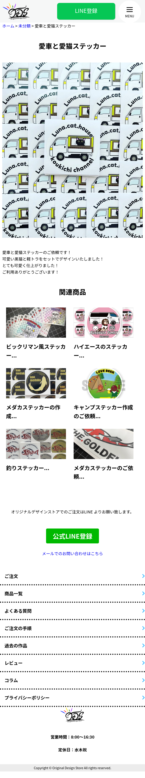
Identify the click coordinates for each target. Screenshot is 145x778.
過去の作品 (16, 645)
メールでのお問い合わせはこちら (72, 553)
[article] (36, 332)
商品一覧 (14, 593)
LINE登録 (86, 10)
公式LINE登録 (72, 535)
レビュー (14, 663)
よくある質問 (18, 610)
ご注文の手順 (18, 628)
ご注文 (11, 576)
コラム (11, 680)
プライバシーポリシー (27, 697)
